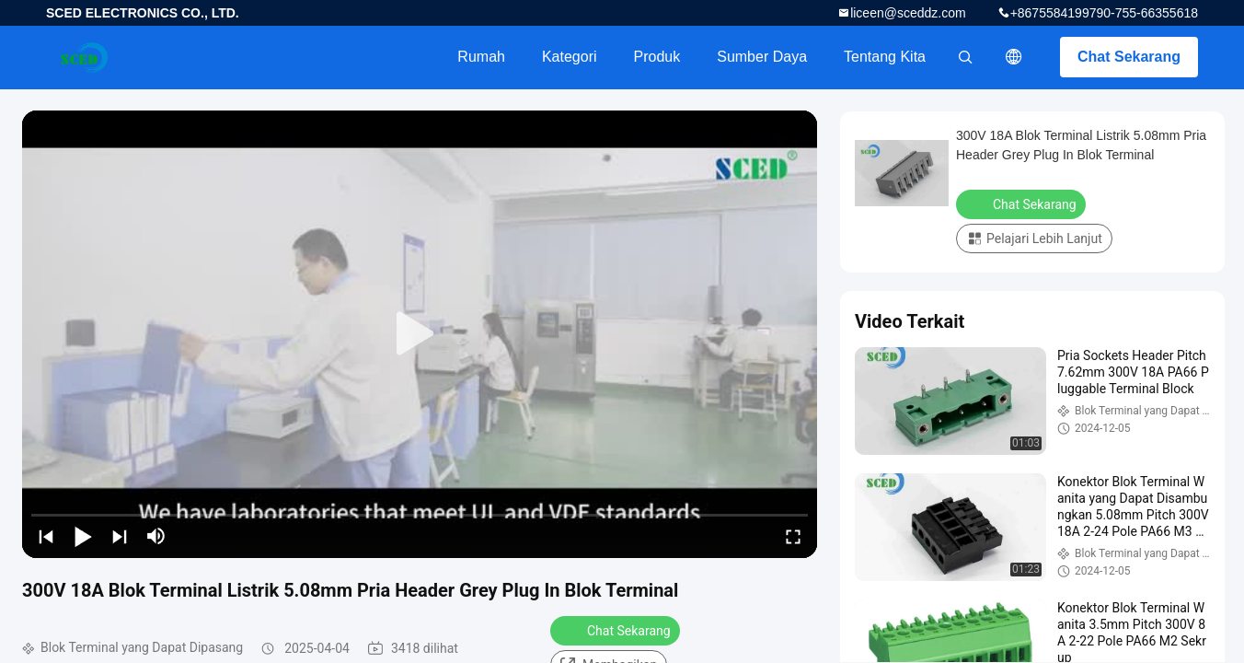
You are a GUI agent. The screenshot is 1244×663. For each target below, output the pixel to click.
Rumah (481, 56)
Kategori (569, 56)
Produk (657, 56)
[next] (119, 536)
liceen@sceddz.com (908, 13)
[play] (420, 334)
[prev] (46, 536)
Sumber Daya (762, 56)
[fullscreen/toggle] (793, 536)
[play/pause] (82, 536)
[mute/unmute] (156, 536)
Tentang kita (885, 56)
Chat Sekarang (1129, 56)
